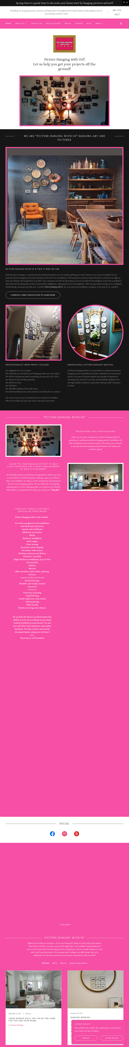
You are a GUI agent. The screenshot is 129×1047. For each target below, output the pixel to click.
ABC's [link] (54, 980)
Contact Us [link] (36, 24)
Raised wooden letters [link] (78, 980)
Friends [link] (79, 24)
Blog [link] (89, 24)
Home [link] (8, 24)
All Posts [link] (45, 980)
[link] (64, 53)
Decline (85, 1037)
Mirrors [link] (63, 980)
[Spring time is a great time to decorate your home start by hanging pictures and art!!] (64, 3)
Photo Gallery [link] (53, 24)
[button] (21, 23)
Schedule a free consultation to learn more (30, 311)
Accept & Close (110, 1037)
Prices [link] (68, 24)
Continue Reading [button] (16, 1042)
